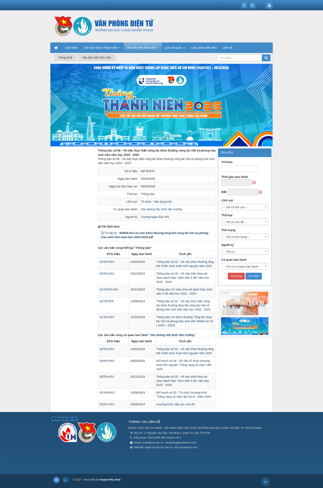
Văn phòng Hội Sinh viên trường (161, 209)
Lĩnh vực (227, 200)
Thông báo (148, 194)
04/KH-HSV (107, 360)
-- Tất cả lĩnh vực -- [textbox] (235, 207)
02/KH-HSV (107, 404)
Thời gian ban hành (234, 177)
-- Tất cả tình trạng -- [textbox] (236, 237)
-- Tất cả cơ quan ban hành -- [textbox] (242, 266)
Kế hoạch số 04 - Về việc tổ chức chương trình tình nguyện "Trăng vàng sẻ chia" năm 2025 (184, 365)
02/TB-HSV (107, 261)
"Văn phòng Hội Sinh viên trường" (172, 335)
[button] (102, 233)
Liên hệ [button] (227, 47)
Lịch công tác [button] (175, 49)
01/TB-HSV (107, 317)
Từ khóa (226, 162)
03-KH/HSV (107, 392)
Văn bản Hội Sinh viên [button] (142, 49)
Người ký (227, 245)
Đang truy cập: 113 (65, 418)
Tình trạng (228, 230)
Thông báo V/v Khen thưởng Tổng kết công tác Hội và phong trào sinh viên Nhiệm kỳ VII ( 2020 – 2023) (184, 321)
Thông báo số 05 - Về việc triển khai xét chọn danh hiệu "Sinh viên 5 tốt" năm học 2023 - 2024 (182, 277)
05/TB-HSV (107, 273)
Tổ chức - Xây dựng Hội (156, 201)
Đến (224, 192)
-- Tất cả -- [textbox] (230, 251)
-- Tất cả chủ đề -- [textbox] (234, 222)
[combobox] (244, 207)
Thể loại (226, 215)
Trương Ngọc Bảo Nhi (155, 217)
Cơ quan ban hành (234, 259)
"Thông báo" (143, 247)
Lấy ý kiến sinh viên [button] (204, 47)
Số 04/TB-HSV (109, 289)
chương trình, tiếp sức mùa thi (175, 404)
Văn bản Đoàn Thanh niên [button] (102, 49)
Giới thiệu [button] (71, 47)
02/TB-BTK (107, 301)
